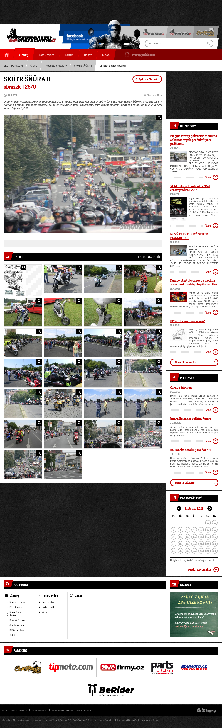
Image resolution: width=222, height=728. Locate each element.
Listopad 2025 (194, 508)
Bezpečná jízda (17, 620)
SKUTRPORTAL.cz (18, 710)
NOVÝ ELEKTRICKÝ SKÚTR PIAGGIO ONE (189, 236)
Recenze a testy (17, 602)
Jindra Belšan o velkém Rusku (190, 418)
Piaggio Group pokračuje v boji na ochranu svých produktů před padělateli (193, 140)
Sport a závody (16, 625)
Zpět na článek (148, 79)
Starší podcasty (185, 482)
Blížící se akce (16, 630)
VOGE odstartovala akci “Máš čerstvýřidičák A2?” (190, 188)
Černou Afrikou (181, 387)
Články (33, 65)
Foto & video (50, 596)
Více (208, 177)
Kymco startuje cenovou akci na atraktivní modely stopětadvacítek (193, 282)
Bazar (78, 596)
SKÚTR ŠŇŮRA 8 (83, 65)
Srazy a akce (48, 602)
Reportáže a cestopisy (56, 65)
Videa (44, 612)
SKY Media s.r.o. (83, 710)
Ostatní (13, 635)
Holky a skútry (49, 607)
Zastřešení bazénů (81, 720)
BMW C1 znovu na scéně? (187, 321)
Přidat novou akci (199, 569)
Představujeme (16, 607)
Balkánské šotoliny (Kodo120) (190, 450)
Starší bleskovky (185, 362)
